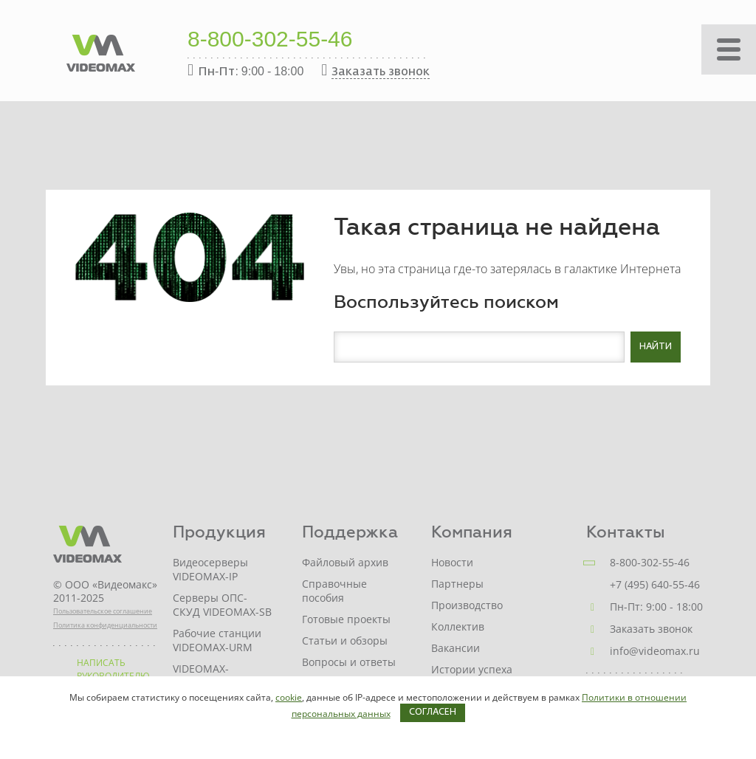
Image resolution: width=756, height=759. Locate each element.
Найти (655, 347)
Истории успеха (471, 669)
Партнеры (457, 584)
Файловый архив (345, 562)
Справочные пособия (334, 591)
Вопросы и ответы (349, 662)
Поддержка (350, 532)
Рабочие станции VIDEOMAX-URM (217, 640)
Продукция (219, 532)
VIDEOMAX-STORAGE (201, 676)
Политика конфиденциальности (105, 625)
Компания (471, 532)
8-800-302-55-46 (270, 41)
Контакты (625, 532)
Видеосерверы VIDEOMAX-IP (210, 569)
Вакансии (455, 648)
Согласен (432, 712)
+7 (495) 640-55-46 (655, 584)
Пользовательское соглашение (102, 611)
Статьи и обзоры (345, 640)
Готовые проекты (346, 619)
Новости (452, 562)
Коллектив (457, 626)
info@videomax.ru (655, 651)
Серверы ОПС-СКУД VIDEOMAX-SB (222, 605)
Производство (467, 605)
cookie (288, 697)
